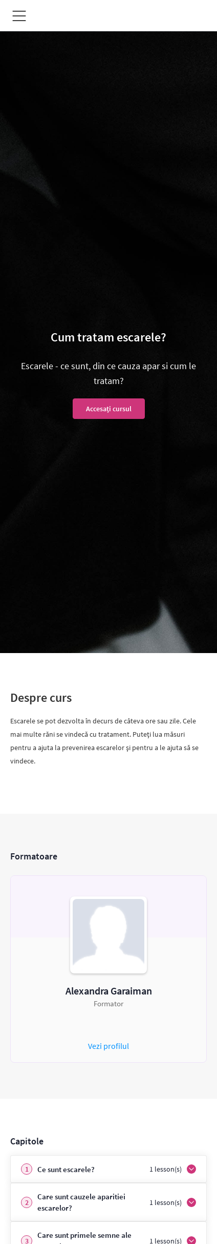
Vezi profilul (108, 1046)
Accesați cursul (109, 408)
